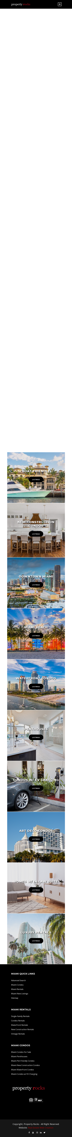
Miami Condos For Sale (21, 1052)
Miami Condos (17, 985)
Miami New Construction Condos (25, 1065)
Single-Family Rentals (20, 1016)
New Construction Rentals (22, 1029)
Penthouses (36, 729)
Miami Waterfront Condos (22, 1069)
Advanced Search (18, 980)
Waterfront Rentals (19, 1025)
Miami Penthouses (19, 1056)
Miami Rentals (17, 989)
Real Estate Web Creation (40, 1127)
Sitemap (14, 998)
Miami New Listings (19, 993)
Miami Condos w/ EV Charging (24, 1074)
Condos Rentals (18, 1020)
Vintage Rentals (18, 1034)
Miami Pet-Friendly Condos (22, 1061)
